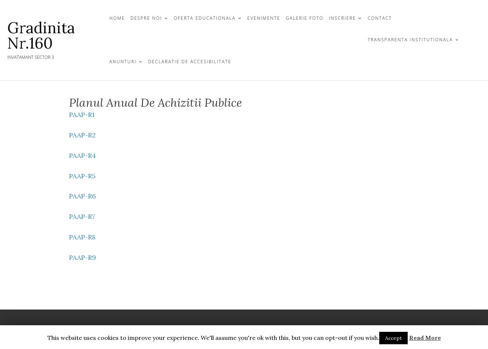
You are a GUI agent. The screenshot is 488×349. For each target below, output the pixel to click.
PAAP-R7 (82, 216)
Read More (425, 337)
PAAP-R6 (82, 196)
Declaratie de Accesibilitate (189, 61)
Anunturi (123, 61)
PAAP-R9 (82, 257)
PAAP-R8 (82, 237)
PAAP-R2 (82, 135)
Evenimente (263, 18)
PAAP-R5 (82, 176)
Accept (393, 338)
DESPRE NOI (146, 18)
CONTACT (380, 18)
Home (117, 18)
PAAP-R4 (82, 155)
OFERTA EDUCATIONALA (205, 18)
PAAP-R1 (82, 114)
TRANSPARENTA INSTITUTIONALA (410, 40)
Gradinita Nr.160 (41, 35)
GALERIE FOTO (304, 18)
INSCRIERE (342, 18)
